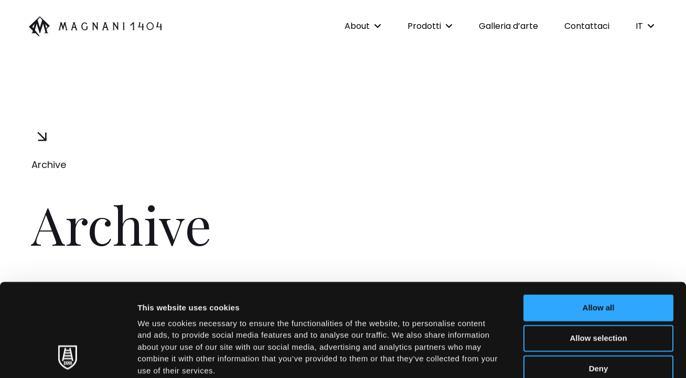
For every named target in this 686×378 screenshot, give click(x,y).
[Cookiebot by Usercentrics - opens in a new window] (68, 357)
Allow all (599, 220)
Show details (550, 357)
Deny (598, 281)
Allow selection (598, 250)
